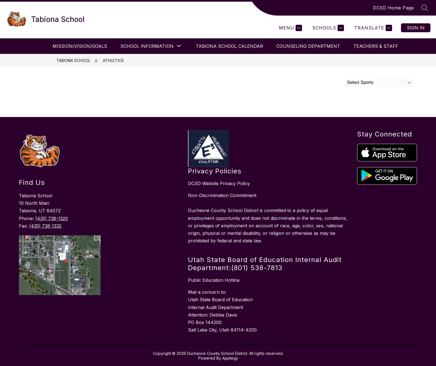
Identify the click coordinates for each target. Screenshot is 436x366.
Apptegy (230, 358)
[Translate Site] (372, 27)
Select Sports (360, 82)
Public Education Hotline (214, 280)
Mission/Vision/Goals (80, 46)
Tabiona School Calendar (229, 46)
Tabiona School (73, 60)
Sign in (416, 28)
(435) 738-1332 (45, 226)
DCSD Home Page (393, 8)
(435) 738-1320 (51, 218)
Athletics (113, 60)
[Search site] (425, 7)
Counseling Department (308, 46)
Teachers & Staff (375, 46)
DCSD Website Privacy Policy (219, 183)
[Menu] (290, 27)
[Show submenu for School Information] (147, 46)
